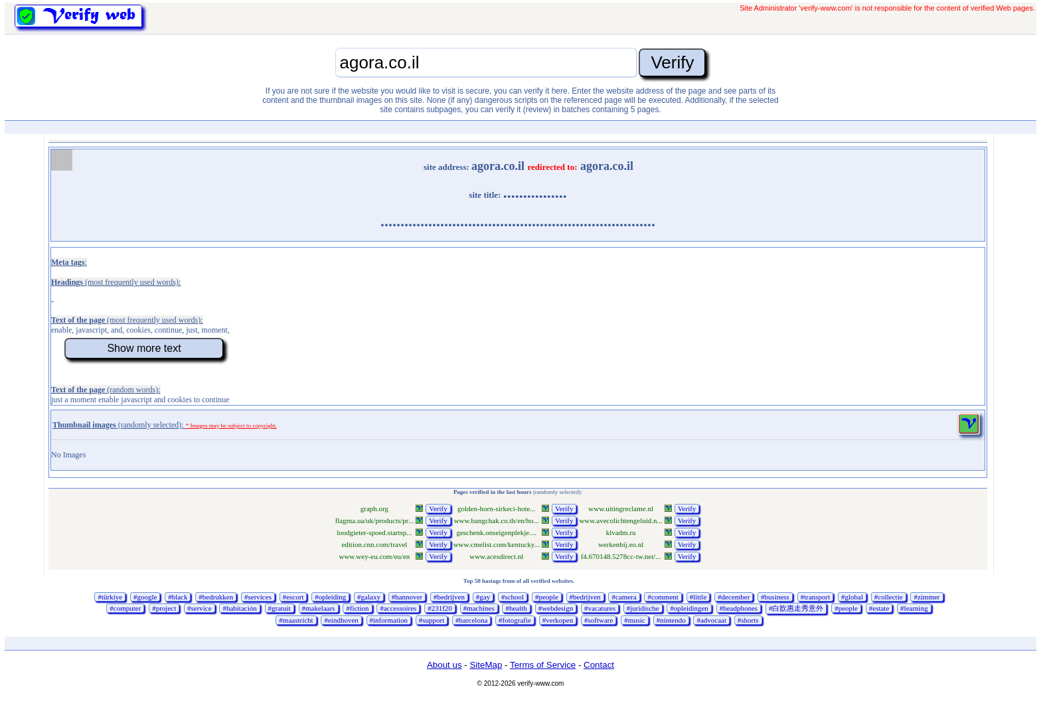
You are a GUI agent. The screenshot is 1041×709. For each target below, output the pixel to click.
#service (199, 608)
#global (852, 597)
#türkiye (110, 597)
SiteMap (485, 665)
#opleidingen (689, 608)
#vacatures (599, 608)
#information (389, 620)
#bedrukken (216, 597)
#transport (816, 597)
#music (634, 620)
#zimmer (926, 597)
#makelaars (318, 608)
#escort (293, 597)
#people (546, 597)
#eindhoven (341, 620)
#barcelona (471, 620)
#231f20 (440, 608)
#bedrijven (449, 597)
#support (432, 620)
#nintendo (671, 620)
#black (177, 597)
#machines (479, 608)
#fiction (357, 608)
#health (515, 608)
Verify (438, 508)
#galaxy (368, 597)
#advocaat (711, 620)
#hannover (407, 597)
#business (775, 597)
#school (512, 597)
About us (444, 665)
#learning (914, 608)
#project (164, 608)
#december (734, 597)
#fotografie (515, 620)
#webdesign (556, 608)
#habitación (239, 608)
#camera (623, 597)
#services (258, 597)
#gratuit (279, 608)
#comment (662, 597)
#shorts (748, 620)
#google (145, 597)
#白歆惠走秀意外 (796, 608)
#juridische (643, 608)
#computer (125, 608)
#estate (879, 608)
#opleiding (330, 597)
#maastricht (296, 620)
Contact (599, 665)
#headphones (739, 608)
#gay (483, 597)
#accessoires (398, 608)
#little (698, 597)
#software (598, 620)
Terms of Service (543, 665)
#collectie (888, 597)
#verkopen (557, 620)
